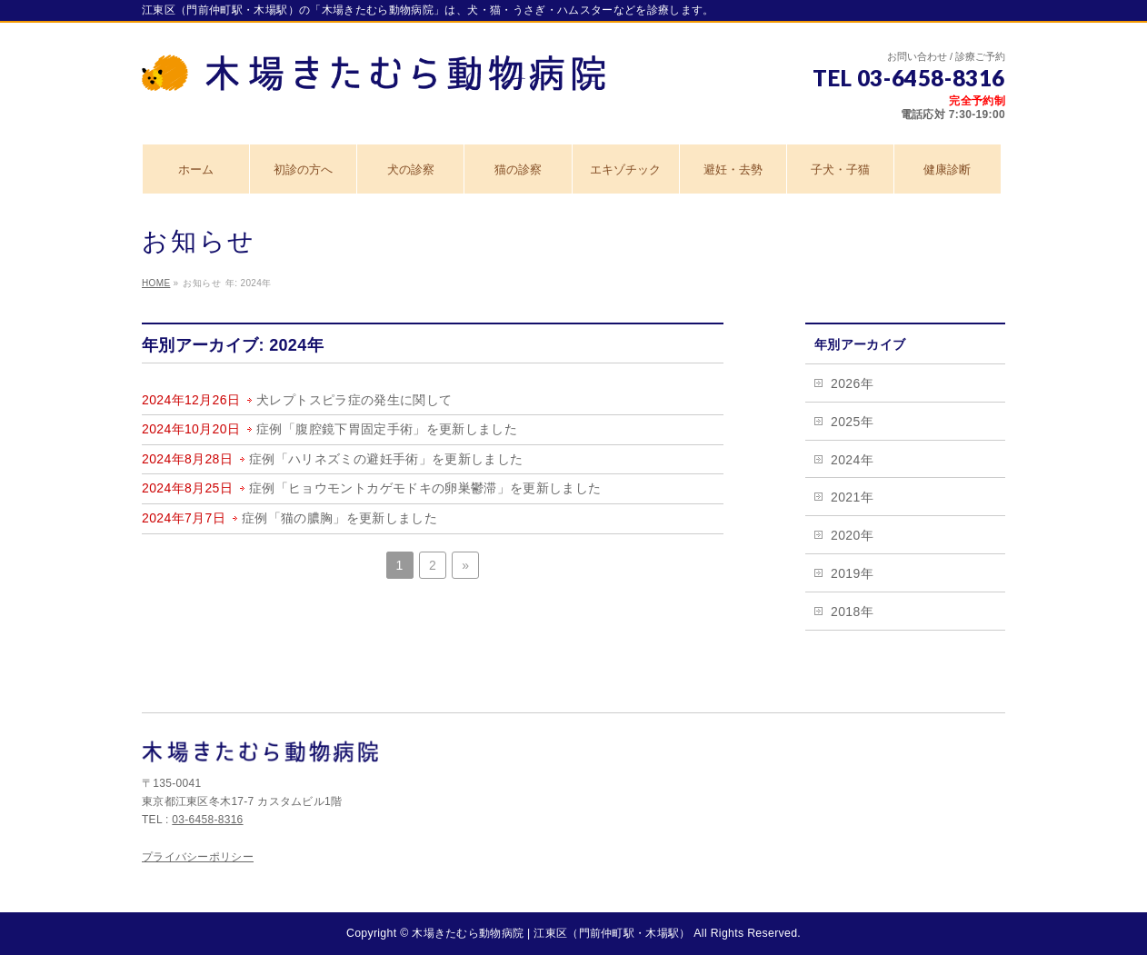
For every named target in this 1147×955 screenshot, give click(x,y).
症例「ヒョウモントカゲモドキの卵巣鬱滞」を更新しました (425, 488)
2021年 (852, 497)
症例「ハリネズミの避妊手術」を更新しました (386, 459)
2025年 (852, 421)
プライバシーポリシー (198, 857)
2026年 (852, 383)
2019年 (852, 573)
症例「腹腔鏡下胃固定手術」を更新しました (386, 429)
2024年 (852, 460)
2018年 (852, 611)
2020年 (852, 535)
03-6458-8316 (207, 819)
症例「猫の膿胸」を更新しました (339, 518)
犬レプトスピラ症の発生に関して (354, 400)
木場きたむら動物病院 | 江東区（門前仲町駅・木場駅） (551, 933)
